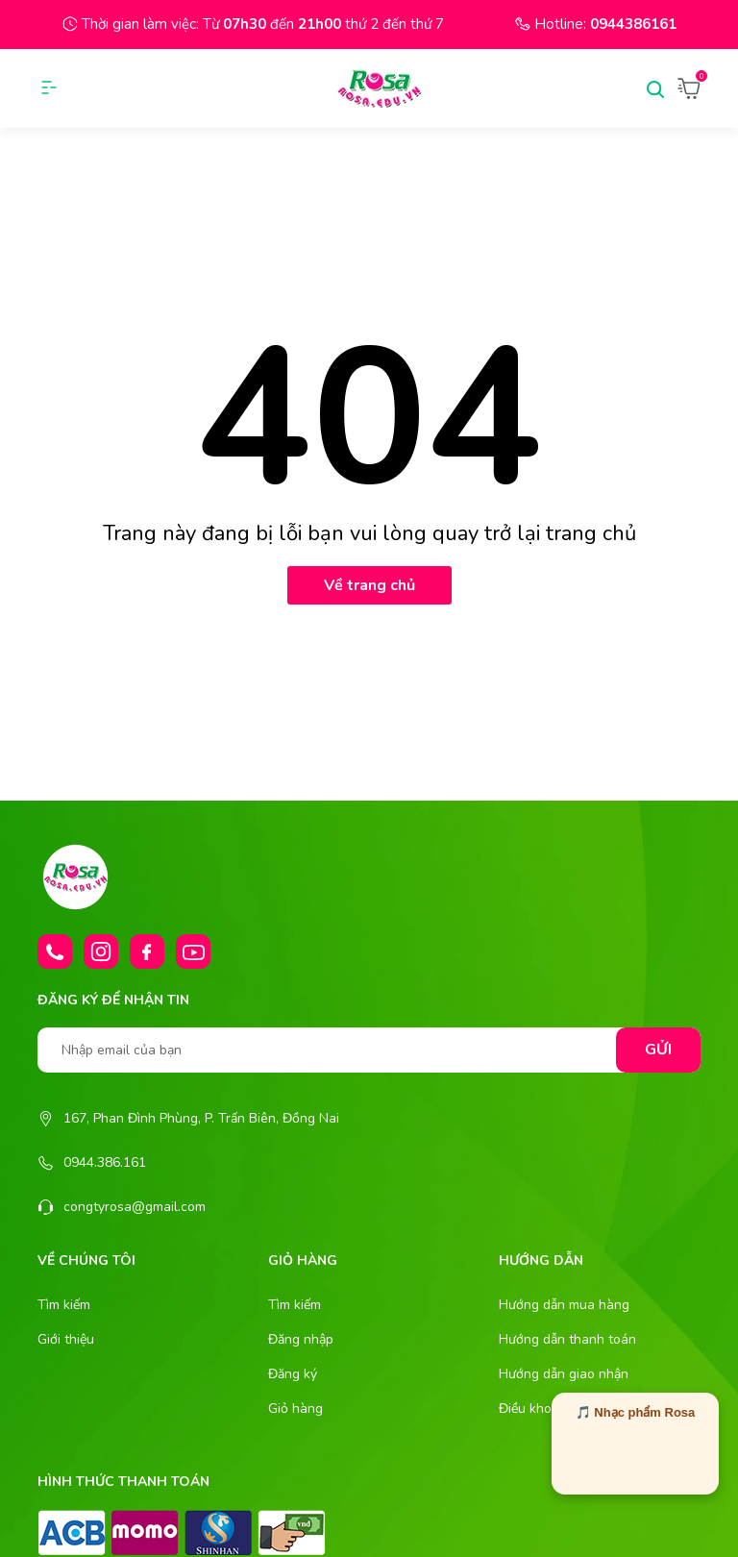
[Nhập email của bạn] (369, 1050)
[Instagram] (101, 951)
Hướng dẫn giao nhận (563, 1374)
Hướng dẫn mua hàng (564, 1305)
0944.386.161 (104, 1162)
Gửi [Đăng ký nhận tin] (658, 1049)
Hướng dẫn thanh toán (567, 1339)
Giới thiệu (65, 1339)
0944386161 (633, 24)
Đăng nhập (300, 1339)
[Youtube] (193, 951)
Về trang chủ (369, 585)
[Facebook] (147, 951)
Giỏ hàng (295, 1408)
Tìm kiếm (63, 1305)
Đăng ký (292, 1374)
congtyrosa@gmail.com (134, 1207)
